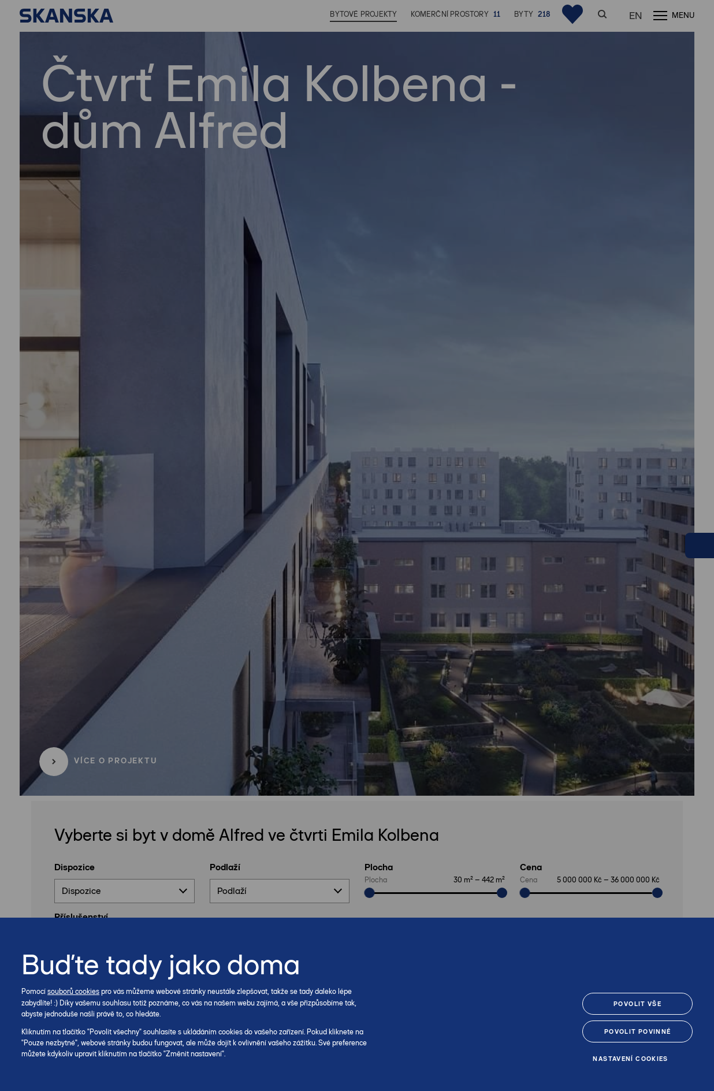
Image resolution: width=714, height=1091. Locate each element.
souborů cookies (73, 991)
